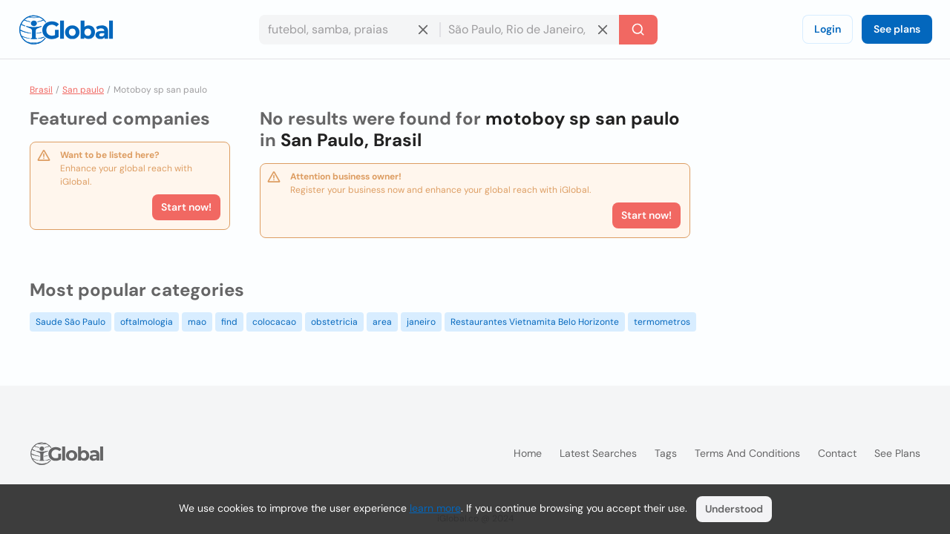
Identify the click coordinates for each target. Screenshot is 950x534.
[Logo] (66, 29)
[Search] (638, 29)
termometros (662, 322)
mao (197, 322)
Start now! (186, 207)
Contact (837, 453)
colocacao (274, 322)
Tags (666, 453)
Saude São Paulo (70, 322)
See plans (897, 29)
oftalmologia (146, 322)
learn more (435, 508)
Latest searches (598, 453)
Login (827, 29)
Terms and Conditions (747, 453)
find (229, 322)
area (382, 322)
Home (528, 453)
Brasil (41, 90)
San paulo (83, 90)
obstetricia (334, 322)
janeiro (421, 322)
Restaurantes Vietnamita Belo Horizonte (535, 322)
